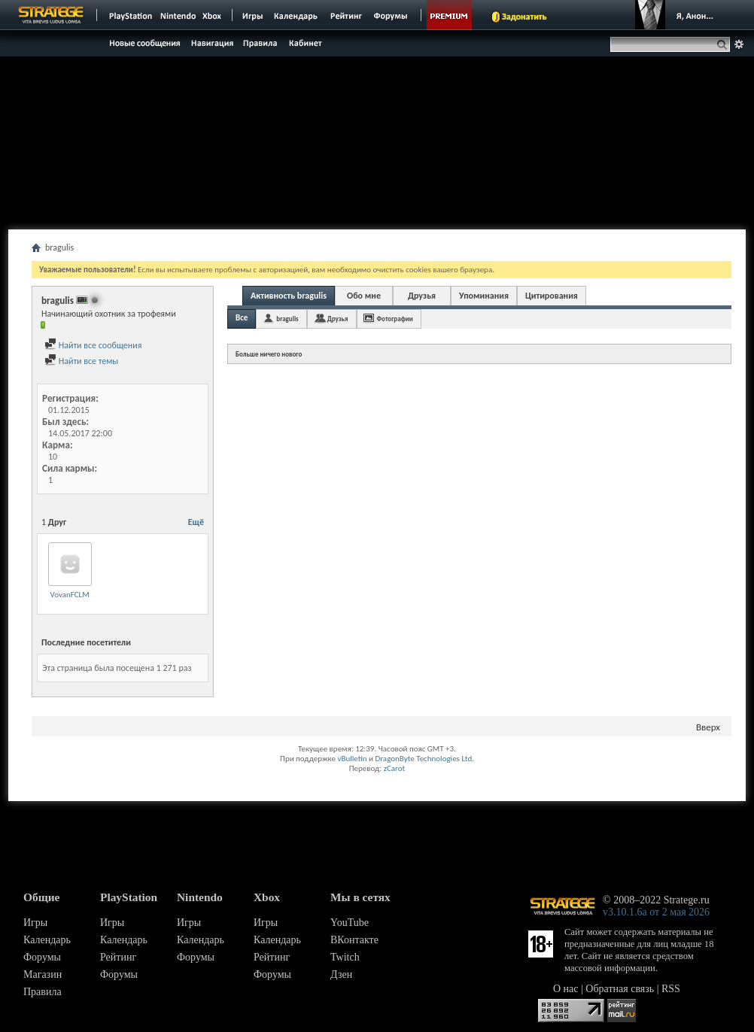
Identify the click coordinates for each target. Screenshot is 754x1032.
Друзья (422, 295)
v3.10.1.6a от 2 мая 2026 (656, 912)
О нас (566, 988)
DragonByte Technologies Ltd (423, 758)
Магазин (42, 974)
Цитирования (551, 295)
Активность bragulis (289, 295)
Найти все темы (81, 361)
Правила (42, 991)
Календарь (47, 939)
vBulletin (351, 758)
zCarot (395, 768)
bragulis (287, 318)
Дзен (341, 974)
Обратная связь (619, 988)
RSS (670, 988)
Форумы (42, 957)
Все (242, 318)
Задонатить (524, 16)
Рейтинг (118, 957)
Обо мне (364, 295)
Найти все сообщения (92, 345)
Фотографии (395, 318)
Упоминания (484, 295)
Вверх (708, 727)
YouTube (349, 922)
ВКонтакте (354, 939)
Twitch (345, 957)
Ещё (196, 522)
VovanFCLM (69, 594)
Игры (35, 922)
